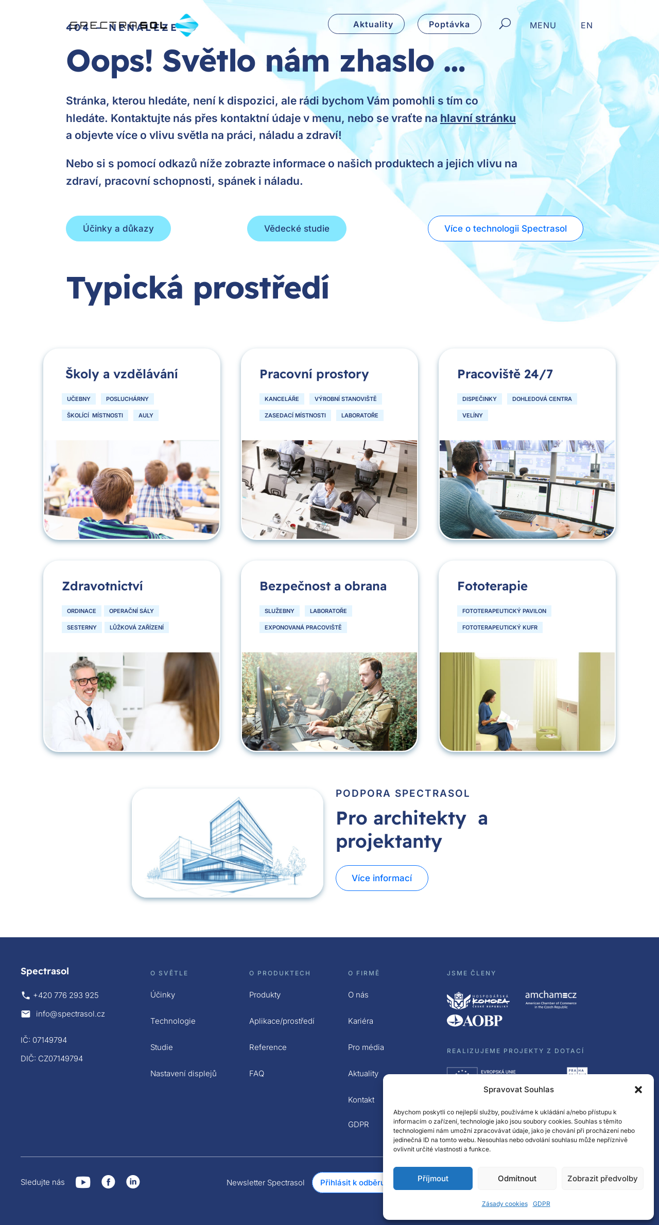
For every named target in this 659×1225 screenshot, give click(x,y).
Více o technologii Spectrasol (506, 228)
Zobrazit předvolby (602, 1178)
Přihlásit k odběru (352, 1182)
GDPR (541, 1203)
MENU (543, 26)
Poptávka (449, 24)
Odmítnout (517, 1178)
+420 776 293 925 (66, 995)
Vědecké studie (297, 228)
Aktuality (373, 24)
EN (587, 26)
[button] (638, 1089)
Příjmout (433, 1178)
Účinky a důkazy (118, 228)
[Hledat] (505, 24)
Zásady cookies (505, 1203)
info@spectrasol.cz (70, 1014)
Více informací (383, 878)
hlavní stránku (478, 118)
